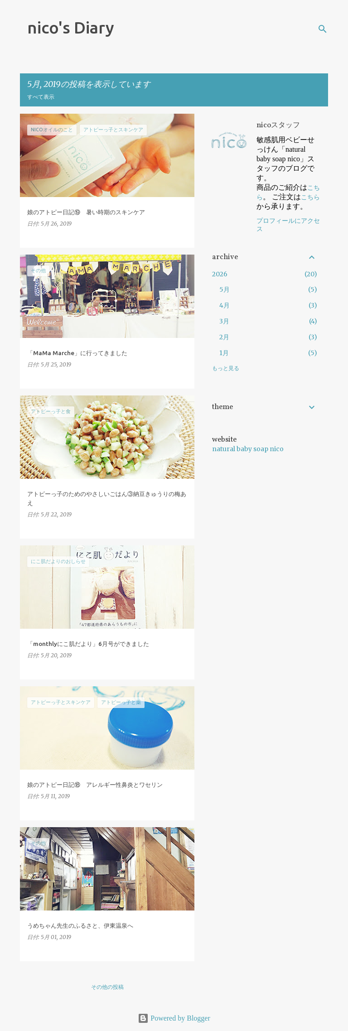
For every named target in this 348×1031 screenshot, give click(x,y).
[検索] (322, 29)
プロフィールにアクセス (288, 224)
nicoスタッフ (278, 125)
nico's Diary (70, 27)
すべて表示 (40, 97)
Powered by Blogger (174, 1018)
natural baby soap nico (248, 449)
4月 (224, 305)
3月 (224, 321)
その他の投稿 (107, 987)
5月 (224, 289)
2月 (224, 337)
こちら (310, 197)
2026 (219, 274)
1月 (224, 353)
